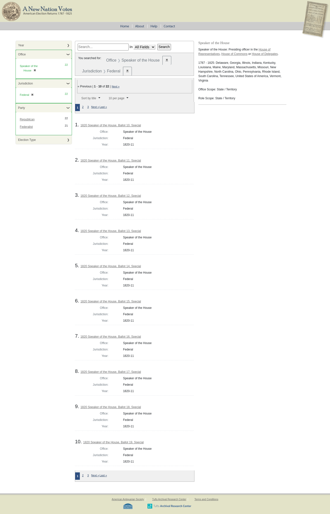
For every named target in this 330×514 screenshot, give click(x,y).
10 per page (116, 98)
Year (21, 45)
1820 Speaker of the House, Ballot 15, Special (110, 301)
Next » (116, 86)
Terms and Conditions (206, 499)
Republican (27, 119)
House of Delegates (265, 54)
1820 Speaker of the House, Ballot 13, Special (110, 231)
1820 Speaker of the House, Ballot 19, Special (113, 442)
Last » (103, 106)
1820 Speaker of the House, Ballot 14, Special (110, 266)
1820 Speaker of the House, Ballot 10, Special (110, 125)
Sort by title (88, 98)
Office (22, 54)
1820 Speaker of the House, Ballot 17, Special (110, 372)
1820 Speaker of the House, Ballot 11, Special (110, 160)
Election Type (27, 140)
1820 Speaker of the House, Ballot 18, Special (110, 407)
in (131, 47)
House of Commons (234, 54)
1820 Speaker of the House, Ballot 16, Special (110, 336)
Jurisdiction (25, 83)
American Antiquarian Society (128, 499)
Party (21, 108)
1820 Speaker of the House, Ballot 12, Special (110, 196)
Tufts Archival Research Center (169, 499)
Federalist (26, 127)
